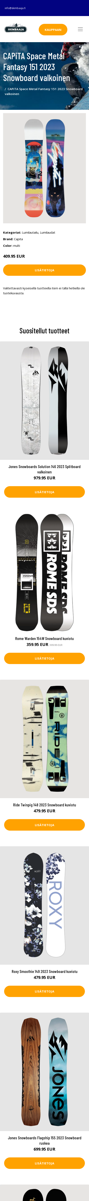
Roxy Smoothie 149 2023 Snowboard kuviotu (44, 971)
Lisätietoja (44, 270)
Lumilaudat (47, 232)
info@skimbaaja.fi (15, 8)
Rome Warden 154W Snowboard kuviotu (44, 638)
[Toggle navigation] (80, 29)
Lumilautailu (30, 232)
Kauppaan (53, 30)
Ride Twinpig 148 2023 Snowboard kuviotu (44, 804)
